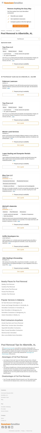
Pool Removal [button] (20, 39)
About (2, 418)
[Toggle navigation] (2, 2)
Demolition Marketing (6, 406)
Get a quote (20, 67)
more (13, 60)
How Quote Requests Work (7, 393)
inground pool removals (9, 348)
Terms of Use (29, 430)
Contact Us (3, 420)
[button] (2, 427)
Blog (2, 399)
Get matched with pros (20, 26)
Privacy (23, 430)
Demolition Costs (5, 397)
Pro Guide (3, 409)
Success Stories (4, 411)
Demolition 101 (4, 395)
